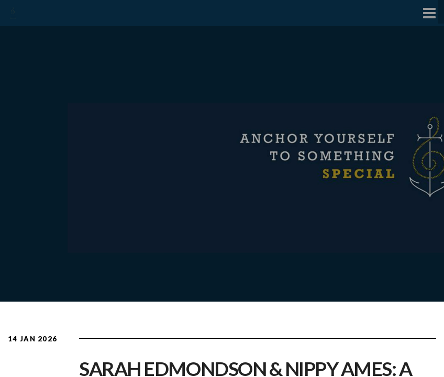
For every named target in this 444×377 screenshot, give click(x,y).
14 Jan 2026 (32, 339)
